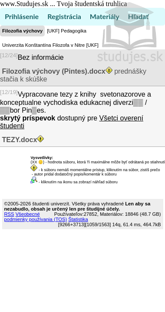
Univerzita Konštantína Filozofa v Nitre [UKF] (50, 45)
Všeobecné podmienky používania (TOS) (35, 216)
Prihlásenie (22, 16)
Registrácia (64, 16)
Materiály (104, 16)
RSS (9, 214)
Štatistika (78, 219)
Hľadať (138, 16)
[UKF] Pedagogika (66, 30)
